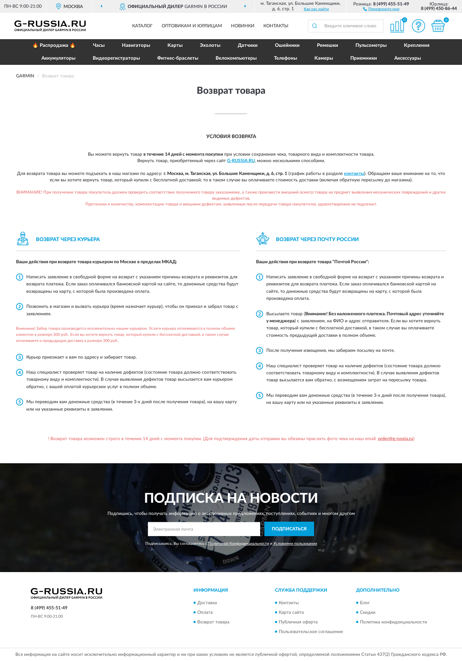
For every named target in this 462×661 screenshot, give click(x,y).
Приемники (363, 58)
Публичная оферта (298, 622)
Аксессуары (407, 58)
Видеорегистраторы (116, 58)
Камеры (323, 58)
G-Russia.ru (241, 161)
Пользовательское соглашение (311, 632)
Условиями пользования (295, 543)
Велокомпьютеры (236, 58)
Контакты (275, 26)
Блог (365, 603)
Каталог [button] (142, 26)
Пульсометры (371, 45)
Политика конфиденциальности (393, 622)
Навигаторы (136, 45)
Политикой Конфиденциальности (238, 543)
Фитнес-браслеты (177, 58)
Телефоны (285, 58)
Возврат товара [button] (213, 622)
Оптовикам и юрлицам (192, 26)
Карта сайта (291, 612)
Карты (175, 45)
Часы (99, 45)
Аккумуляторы (58, 58)
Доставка (207, 603)
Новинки (242, 26)
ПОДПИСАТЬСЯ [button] (289, 529)
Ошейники (287, 45)
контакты (354, 173)
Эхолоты (210, 45)
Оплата (205, 612)
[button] (381, 9)
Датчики (248, 45)
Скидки (367, 612)
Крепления (417, 45)
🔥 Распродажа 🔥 (54, 45)
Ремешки (327, 45)
